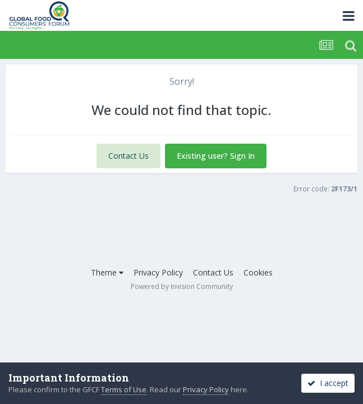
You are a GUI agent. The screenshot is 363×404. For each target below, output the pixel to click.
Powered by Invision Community (182, 286)
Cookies (258, 272)
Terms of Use (123, 389)
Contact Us (128, 155)
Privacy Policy (158, 272)
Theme (107, 272)
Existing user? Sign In (216, 155)
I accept (327, 383)
